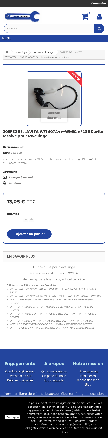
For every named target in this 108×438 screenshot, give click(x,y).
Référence (10, 146)
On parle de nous (54, 376)
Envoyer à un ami (21, 177)
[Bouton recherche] (99, 28)
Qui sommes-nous (54, 371)
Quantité (13, 213)
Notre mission (88, 371)
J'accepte (12, 417)
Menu (8, 38)
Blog (88, 384)
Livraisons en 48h (20, 376)
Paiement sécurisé (20, 380)
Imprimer (15, 183)
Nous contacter (54, 380)
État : (6, 152)
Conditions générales (20, 371)
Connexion (98, 3)
